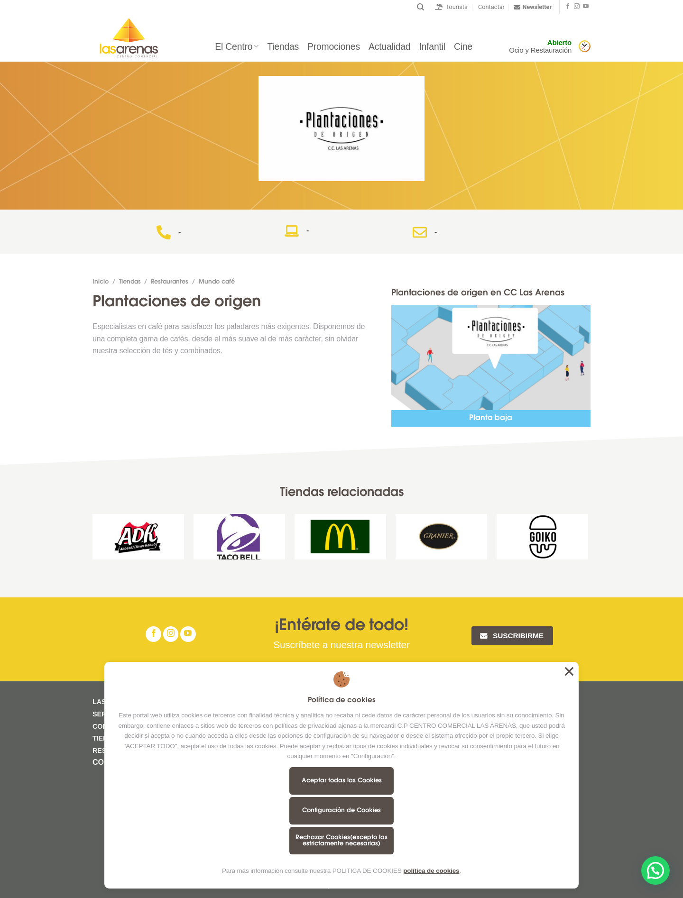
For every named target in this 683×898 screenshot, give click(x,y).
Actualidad (389, 46)
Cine (463, 46)
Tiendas (283, 46)
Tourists (451, 6)
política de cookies (431, 870)
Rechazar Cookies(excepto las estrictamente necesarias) (341, 840)
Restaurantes (169, 282)
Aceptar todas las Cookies (342, 781)
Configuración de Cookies (341, 810)
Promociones (333, 46)
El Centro (236, 46)
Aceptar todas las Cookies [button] (569, 671)
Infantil (432, 46)
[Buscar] (420, 7)
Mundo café (217, 282)
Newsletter (533, 7)
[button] (655, 870)
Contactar (491, 6)
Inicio (100, 282)
